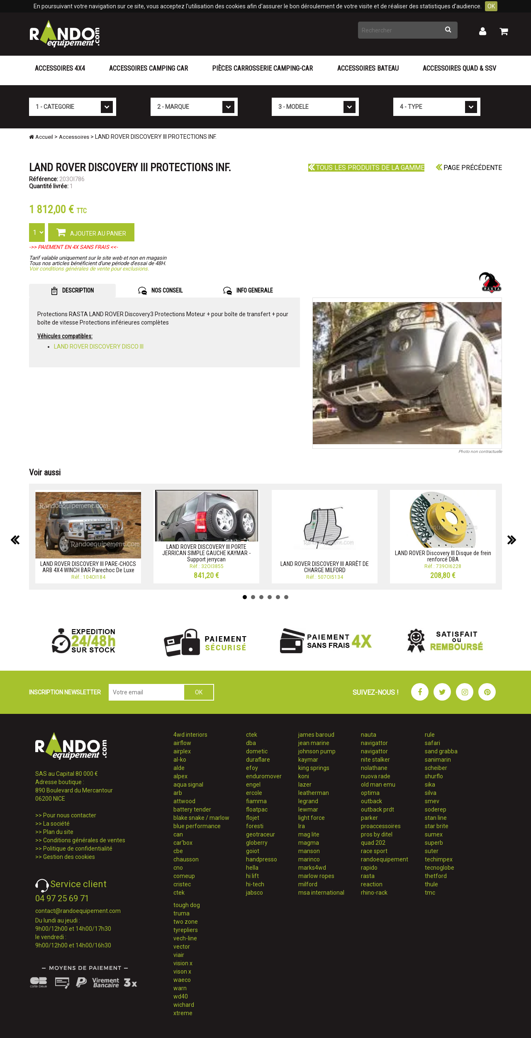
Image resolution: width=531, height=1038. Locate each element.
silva (430, 793)
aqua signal (188, 784)
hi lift (252, 876)
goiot (252, 851)
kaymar (308, 759)
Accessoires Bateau (368, 68)
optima (370, 793)
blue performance (197, 826)
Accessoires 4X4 (60, 68)
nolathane (374, 768)
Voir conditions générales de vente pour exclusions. (89, 269)
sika (430, 784)
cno (178, 867)
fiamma (256, 801)
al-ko (179, 759)
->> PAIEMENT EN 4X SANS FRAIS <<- (73, 247)
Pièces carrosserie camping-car (262, 68)
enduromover (264, 776)
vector (181, 946)
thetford (436, 876)
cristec (182, 884)
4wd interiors (190, 734)
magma (308, 842)
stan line (436, 817)
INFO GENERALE (248, 291)
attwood (184, 801)
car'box (182, 842)
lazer (305, 784)
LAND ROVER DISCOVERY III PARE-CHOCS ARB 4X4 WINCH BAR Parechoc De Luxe (88, 567)
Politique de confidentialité (77, 848)
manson (309, 851)
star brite (436, 826)
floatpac (257, 809)
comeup (184, 876)
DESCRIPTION (72, 291)
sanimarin (438, 759)
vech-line (185, 938)
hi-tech (255, 884)
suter (431, 851)
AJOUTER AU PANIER (91, 232)
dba (251, 743)
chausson (186, 859)
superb (434, 842)
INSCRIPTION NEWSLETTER (65, 692)
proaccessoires (381, 826)
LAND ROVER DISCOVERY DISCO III (99, 346)
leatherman (313, 793)
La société (56, 823)
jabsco (254, 892)
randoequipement (384, 859)
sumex (434, 834)
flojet (252, 817)
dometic (257, 751)
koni (303, 776)
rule (430, 734)
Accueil (41, 137)
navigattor (374, 743)
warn (180, 988)
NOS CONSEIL (160, 291)
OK (491, 6)
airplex (182, 751)
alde (179, 768)
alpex (180, 776)
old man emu (378, 784)
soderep (435, 809)
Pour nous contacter (69, 815)
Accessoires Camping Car (148, 68)
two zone (185, 921)
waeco (182, 980)
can (178, 834)
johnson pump (317, 751)
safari (432, 743)
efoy (252, 768)
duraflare (258, 759)
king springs (313, 768)
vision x (182, 963)
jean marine (313, 743)
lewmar (308, 809)
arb (177, 793)
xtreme (182, 1013)
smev (432, 801)
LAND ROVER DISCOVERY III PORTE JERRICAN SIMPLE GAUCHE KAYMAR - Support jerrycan (206, 553)
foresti (254, 826)
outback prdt (377, 809)
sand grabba (441, 751)
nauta (368, 734)
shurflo (434, 776)
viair (178, 955)
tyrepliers (185, 930)
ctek (179, 892)
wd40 (180, 996)
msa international (321, 892)
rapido (369, 867)
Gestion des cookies (69, 857)
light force (311, 817)
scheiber (436, 768)
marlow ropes (316, 876)
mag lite (308, 834)
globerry (257, 842)
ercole (254, 793)
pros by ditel (376, 834)
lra (301, 826)
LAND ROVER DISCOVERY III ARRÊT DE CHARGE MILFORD (324, 567)
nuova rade (375, 776)
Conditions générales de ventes (84, 840)
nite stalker (375, 759)
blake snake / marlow (201, 817)
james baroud (316, 734)
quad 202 (373, 842)
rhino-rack (374, 892)
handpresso (261, 859)
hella (252, 867)
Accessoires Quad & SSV (459, 68)
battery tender (192, 809)
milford (307, 884)
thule (431, 884)
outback (371, 801)
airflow (182, 743)
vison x (182, 971)
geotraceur (260, 834)
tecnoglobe (439, 867)
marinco (309, 859)
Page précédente (469, 168)
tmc (430, 892)
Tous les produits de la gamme (366, 168)
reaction (371, 884)
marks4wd (312, 867)
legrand (308, 801)
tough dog (186, 905)
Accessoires (74, 137)
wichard (183, 1004)
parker (369, 817)
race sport (374, 851)
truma (181, 913)
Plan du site (58, 832)
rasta (368, 876)
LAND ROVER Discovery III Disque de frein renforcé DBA (443, 556)
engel (253, 784)
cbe (178, 851)
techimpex (439, 859)
